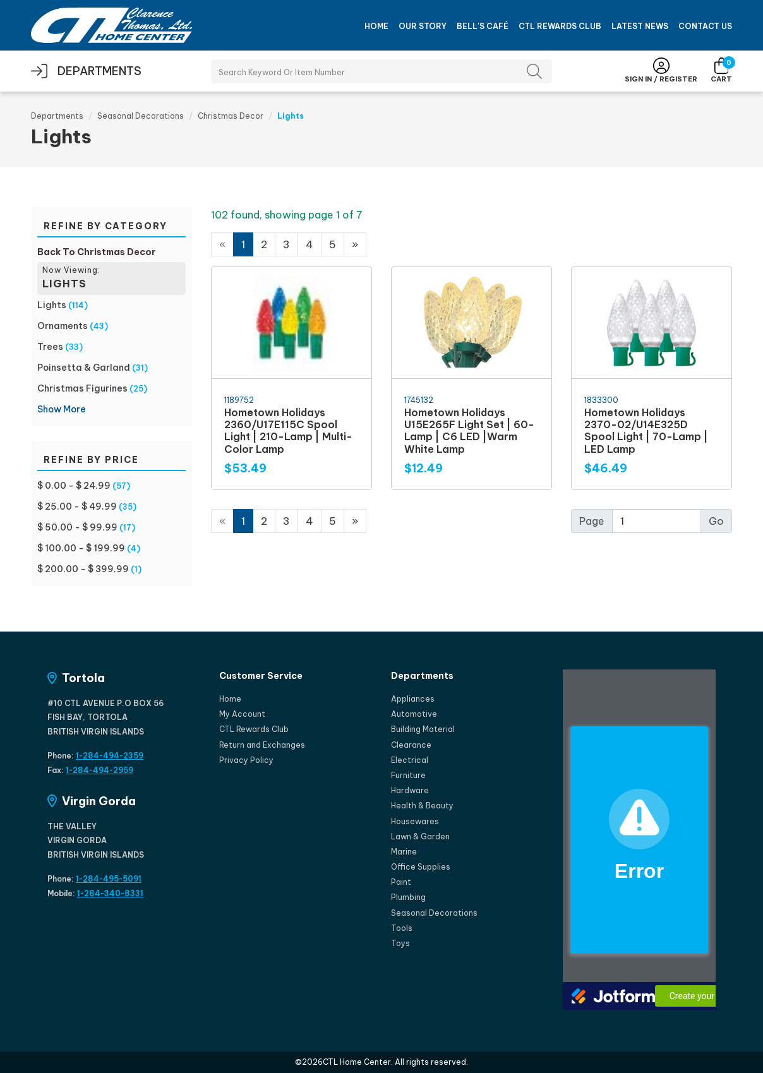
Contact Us (705, 26)
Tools (401, 928)
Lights (51, 305)
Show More (61, 409)
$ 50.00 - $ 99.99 (77, 527)
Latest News (639, 26)
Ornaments (62, 326)
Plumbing (408, 897)
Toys (400, 943)
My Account (242, 714)
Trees (50, 346)
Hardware (410, 790)
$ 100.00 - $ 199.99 (81, 548)
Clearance (411, 745)
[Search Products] (381, 71)
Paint (401, 882)
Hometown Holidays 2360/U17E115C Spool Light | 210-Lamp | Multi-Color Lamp (288, 430)
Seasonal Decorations (140, 116)
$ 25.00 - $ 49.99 (77, 506)
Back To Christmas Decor (96, 252)
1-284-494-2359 (109, 755)
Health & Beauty (422, 805)
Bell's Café (482, 26)
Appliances (413, 699)
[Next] (355, 244)
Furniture (408, 775)
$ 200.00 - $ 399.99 (83, 569)
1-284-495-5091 (108, 879)
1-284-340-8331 (110, 893)
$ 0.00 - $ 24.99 (74, 485)
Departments (57, 116)
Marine (404, 851)
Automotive (414, 714)
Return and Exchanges (262, 745)
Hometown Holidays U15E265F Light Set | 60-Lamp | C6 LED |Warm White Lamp (469, 430)
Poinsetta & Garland (83, 367)
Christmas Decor (230, 116)
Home (376, 26)
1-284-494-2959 (99, 770)
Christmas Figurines (82, 388)
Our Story (423, 26)
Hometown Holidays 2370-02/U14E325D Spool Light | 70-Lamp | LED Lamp (646, 430)
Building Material (423, 729)
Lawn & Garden (420, 836)
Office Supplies (420, 867)
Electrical (409, 760)
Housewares (415, 821)
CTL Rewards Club (560, 26)
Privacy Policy (246, 760)
